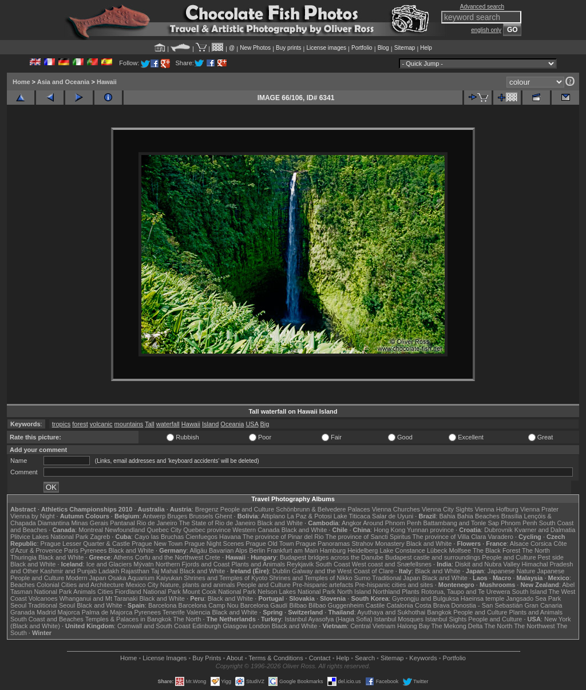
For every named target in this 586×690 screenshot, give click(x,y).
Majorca (69, 612)
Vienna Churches (396, 509)
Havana (230, 536)
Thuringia (23, 557)
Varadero (500, 536)
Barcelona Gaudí (264, 605)
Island (210, 424)
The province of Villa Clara (449, 536)
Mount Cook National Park (219, 591)
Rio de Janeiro (157, 523)
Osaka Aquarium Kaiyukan (145, 577)
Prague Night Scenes (214, 543)
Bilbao (298, 605)
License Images (164, 658)
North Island (354, 591)
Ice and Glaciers (109, 564)
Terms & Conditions (275, 658)
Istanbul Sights (445, 619)
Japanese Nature (512, 571)
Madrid (46, 612)
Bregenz (207, 509)
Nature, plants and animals (197, 584)
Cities (105, 591)
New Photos (255, 48)
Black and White (280, 523)
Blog (383, 48)
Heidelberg (362, 550)
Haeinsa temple (482, 598)
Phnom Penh (519, 523)
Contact (320, 658)
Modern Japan (86, 577)
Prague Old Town (270, 543)
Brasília (511, 516)
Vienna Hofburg (496, 509)
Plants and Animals (258, 564)
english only (486, 30)
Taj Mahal (164, 571)
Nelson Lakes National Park (296, 591)
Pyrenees (93, 550)
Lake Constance (402, 550)
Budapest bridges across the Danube (331, 557)
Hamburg (333, 550)
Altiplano (273, 516)
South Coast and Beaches (47, 619)
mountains (129, 424)
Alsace (519, 543)
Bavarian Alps (228, 550)
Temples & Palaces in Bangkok (128, 619)
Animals (84, 591)
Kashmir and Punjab (68, 571)
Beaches (22, 584)
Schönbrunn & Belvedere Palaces (323, 509)
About (235, 658)
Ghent (223, 516)
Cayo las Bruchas (159, 536)
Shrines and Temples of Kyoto (225, 577)
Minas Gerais (89, 523)
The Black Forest (496, 550)
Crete (212, 557)
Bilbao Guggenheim (336, 605)
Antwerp (153, 516)
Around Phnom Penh (392, 523)
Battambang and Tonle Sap (461, 523)
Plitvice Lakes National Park (49, 536)
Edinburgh (206, 625)
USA (252, 424)
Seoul (18, 605)
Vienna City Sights (447, 509)
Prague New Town (157, 543)
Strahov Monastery (377, 543)
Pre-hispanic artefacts (322, 584)
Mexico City (142, 584)
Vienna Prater (539, 509)
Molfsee (460, 550)
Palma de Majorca (107, 612)
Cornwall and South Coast (154, 625)
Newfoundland (125, 529)
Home (21, 81)
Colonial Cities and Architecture (80, 584)
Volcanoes (43, 598)
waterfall (168, 424)
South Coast (332, 564)
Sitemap (404, 48)
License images (326, 48)
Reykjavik (300, 564)
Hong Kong (389, 529)
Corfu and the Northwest (169, 557)
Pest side (551, 557)
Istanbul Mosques (398, 619)
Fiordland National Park (148, 591)
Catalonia (399, 605)
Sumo (362, 577)
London (259, 625)
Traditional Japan (396, 577)
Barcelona (162, 605)
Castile (375, 605)
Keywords (423, 658)
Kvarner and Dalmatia (544, 529)
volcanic (101, 424)
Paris (71, 550)
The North (536, 550)
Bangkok (439, 612)
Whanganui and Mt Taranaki (99, 598)
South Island (529, 591)
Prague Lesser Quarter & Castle (85, 543)
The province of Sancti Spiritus (368, 536)
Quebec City (164, 529)
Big (264, 424)
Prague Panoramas (323, 543)
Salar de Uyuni (392, 516)
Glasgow (235, 625)
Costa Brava (432, 605)
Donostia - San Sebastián (487, 605)
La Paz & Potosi (309, 516)
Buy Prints (206, 658)
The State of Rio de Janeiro (217, 523)
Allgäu (198, 550)
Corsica (541, 543)
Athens (123, 557)
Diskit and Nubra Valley (487, 564)
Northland (387, 591)
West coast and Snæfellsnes (391, 564)
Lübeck (437, 550)
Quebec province (207, 529)
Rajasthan (135, 571)
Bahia (448, 516)
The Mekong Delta (457, 625)
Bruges (177, 516)
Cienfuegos (201, 536)
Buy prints (288, 48)
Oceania (232, 424)
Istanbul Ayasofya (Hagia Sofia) (328, 619)
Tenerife (174, 612)
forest (80, 424)
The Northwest (534, 625)
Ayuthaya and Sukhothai (391, 612)
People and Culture (247, 509)
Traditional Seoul (51, 605)
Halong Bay (413, 625)
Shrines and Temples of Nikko (310, 577)
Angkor (352, 523)
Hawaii (107, 81)
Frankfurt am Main (292, 550)
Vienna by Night (32, 516)
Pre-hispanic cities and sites (394, 584)
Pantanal (122, 523)
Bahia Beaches (478, 516)
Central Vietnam (372, 625)
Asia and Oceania (63, 81)
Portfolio (362, 48)
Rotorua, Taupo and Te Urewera (465, 591)
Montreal (90, 529)
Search (365, 658)
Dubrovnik (498, 529)
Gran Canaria (543, 605)
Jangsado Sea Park (533, 598)
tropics (61, 424)
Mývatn (143, 564)
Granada (22, 612)
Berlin (257, 550)
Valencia (198, 612)
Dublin (281, 571)
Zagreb (100, 536)
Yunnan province (430, 529)
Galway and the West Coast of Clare (343, 571)
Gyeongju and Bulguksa (425, 598)
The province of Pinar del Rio (283, 536)
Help (426, 48)
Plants (410, 591)
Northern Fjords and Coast (193, 564)
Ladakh (108, 571)
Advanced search (482, 6)
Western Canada (255, 529)
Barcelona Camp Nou (209, 605)
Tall (150, 424)
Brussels (201, 516)
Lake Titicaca (352, 516)
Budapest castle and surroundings (432, 557)
